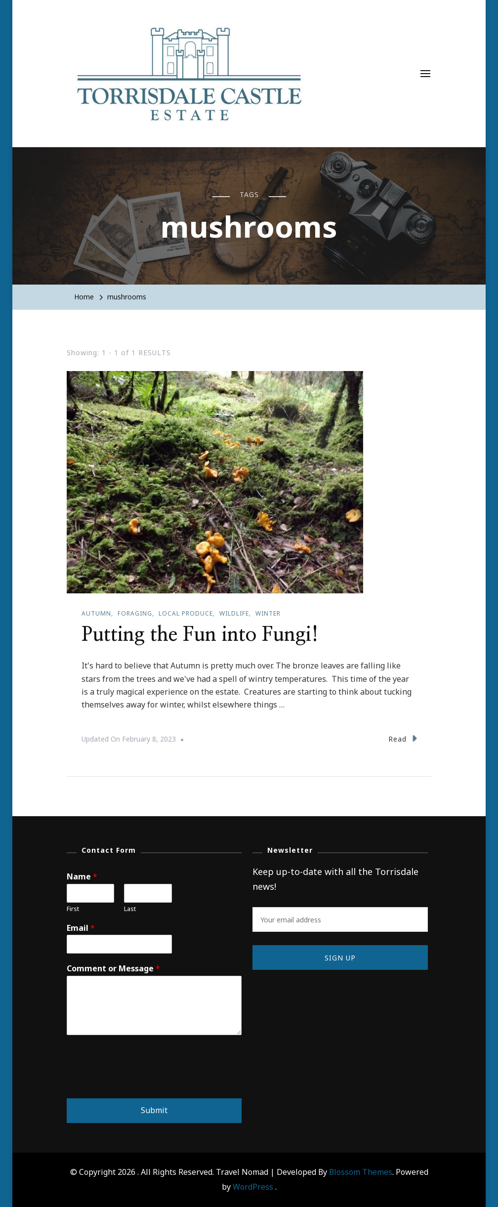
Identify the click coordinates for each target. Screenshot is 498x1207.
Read (402, 738)
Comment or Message (113, 968)
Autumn (96, 613)
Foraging (135, 613)
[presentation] (142, 1082)
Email (81, 928)
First (73, 909)
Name (82, 877)
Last (130, 909)
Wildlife (234, 613)
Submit (154, 1110)
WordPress (253, 1186)
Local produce (186, 613)
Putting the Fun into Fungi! (200, 635)
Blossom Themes (360, 1171)
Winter (268, 613)
